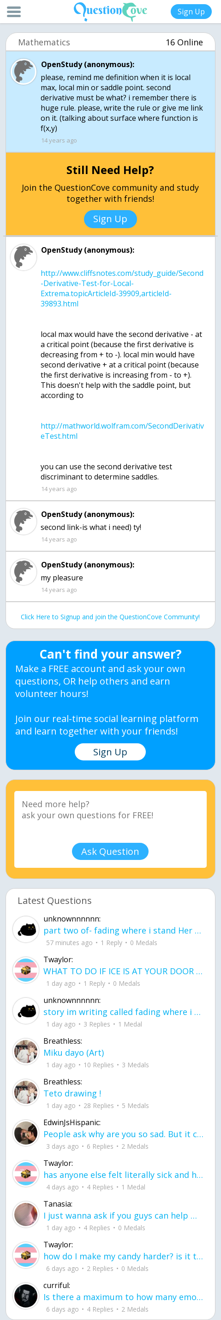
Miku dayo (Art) (73, 1052)
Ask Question (110, 851)
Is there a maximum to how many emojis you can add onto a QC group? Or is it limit (123, 1296)
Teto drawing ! (72, 1093)
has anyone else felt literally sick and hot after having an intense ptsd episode (123, 1174)
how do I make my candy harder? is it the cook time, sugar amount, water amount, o (123, 1256)
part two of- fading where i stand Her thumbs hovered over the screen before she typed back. (123, 930)
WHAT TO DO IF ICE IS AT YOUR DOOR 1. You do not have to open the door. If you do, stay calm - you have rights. (123, 971)
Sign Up (191, 11)
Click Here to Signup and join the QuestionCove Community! (110, 616)
